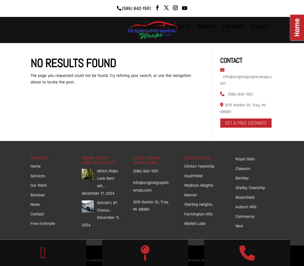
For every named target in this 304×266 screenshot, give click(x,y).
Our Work (233, 27)
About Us (181, 27)
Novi (239, 226)
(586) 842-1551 (240, 94)
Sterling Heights (198, 204)
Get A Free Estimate (246, 123)
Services (150, 27)
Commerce (245, 216)
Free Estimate (42, 223)
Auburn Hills (246, 207)
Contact (259, 27)
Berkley (242, 178)
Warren (190, 195)
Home (35, 166)
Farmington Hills (198, 214)
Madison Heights (199, 185)
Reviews (207, 27)
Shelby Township (250, 188)
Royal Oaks (245, 159)
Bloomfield (245, 197)
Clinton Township (199, 166)
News (35, 204)
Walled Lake (195, 223)
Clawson (243, 168)
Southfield (193, 176)
